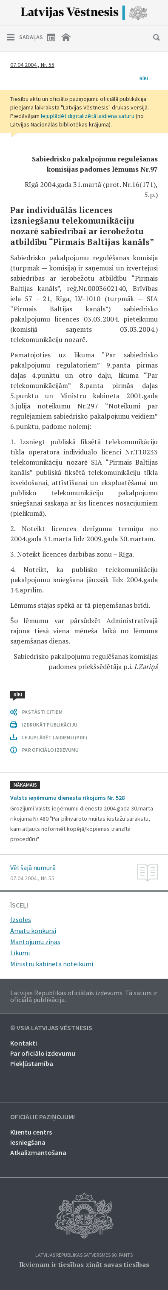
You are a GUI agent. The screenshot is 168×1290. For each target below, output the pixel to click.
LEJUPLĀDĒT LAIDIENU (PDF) (54, 737)
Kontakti (23, 1043)
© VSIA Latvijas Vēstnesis (51, 1028)
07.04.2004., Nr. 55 (32, 65)
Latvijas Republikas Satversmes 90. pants (84, 1255)
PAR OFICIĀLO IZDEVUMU (50, 750)
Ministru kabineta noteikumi (51, 964)
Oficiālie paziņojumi (42, 1117)
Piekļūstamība (31, 1063)
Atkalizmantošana (38, 1152)
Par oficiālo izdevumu (42, 1053)
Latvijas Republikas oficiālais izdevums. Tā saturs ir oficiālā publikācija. (83, 996)
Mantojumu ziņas (35, 941)
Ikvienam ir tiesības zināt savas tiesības (84, 1264)
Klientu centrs (31, 1132)
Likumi (20, 952)
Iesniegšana (28, 1142)
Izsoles (20, 919)
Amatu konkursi (33, 930)
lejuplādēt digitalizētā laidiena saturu (87, 116)
